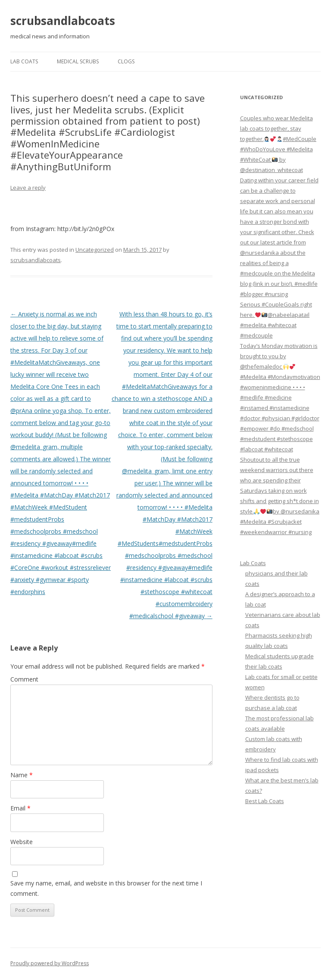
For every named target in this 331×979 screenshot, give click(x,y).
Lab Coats (24, 61)
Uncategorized (94, 249)
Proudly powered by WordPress (49, 963)
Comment (24, 679)
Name (21, 775)
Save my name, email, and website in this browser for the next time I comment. (106, 888)
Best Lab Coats (264, 801)
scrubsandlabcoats (62, 20)
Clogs (126, 61)
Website (21, 842)
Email (20, 808)
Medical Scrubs (78, 61)
